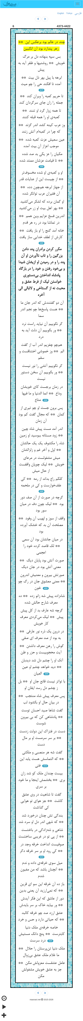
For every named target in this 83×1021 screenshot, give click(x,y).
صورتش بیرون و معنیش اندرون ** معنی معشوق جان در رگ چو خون (41, 581)
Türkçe (69, 13)
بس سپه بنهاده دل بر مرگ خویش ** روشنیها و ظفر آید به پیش (41, 63)
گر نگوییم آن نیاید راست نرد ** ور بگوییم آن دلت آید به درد (41, 330)
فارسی (78, 13)
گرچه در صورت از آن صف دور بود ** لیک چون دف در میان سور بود (41, 504)
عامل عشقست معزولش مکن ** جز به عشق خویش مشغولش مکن (41, 969)
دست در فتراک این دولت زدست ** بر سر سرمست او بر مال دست (41, 738)
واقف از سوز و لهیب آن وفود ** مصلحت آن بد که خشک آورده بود (41, 525)
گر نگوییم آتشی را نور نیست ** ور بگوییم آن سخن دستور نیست (41, 372)
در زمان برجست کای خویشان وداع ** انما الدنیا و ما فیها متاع (42, 393)
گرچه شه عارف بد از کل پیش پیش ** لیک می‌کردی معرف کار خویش (41, 617)
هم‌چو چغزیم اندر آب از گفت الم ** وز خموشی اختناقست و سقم (41, 351)
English (60, 13)
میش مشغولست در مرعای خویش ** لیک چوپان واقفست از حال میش (41, 464)
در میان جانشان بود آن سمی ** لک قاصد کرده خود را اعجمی (41, 546)
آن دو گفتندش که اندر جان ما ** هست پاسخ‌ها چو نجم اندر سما (41, 309)
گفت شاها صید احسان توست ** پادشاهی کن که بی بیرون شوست (41, 717)
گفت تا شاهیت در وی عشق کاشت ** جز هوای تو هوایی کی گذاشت (41, 801)
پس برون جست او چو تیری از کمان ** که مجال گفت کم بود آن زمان (41, 414)
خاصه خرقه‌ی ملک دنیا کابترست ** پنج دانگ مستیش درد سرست (42, 934)
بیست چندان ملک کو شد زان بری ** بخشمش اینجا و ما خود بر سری (41, 780)
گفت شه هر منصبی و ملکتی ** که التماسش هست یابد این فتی (42, 759)
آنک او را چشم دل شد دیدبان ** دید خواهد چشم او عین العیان (41, 667)
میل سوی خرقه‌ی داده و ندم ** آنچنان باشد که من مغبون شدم (41, 869)
